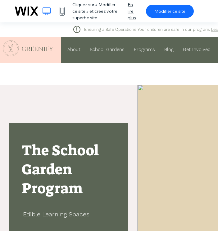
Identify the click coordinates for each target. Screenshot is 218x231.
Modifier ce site (169, 11)
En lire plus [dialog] (132, 11)
